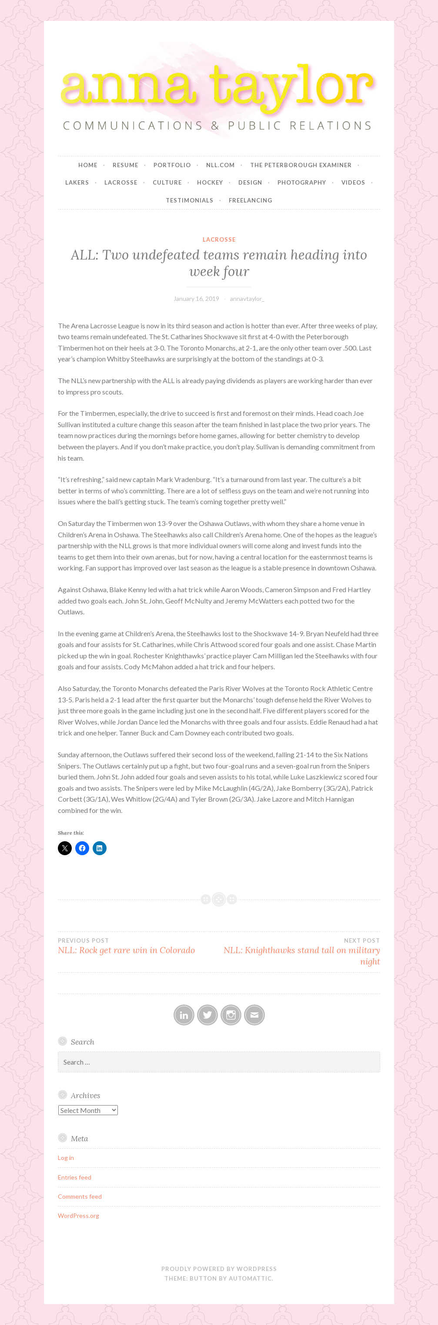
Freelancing (250, 200)
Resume (125, 165)
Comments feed (80, 1196)
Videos (353, 182)
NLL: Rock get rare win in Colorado (138, 946)
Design (250, 182)
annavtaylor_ (247, 298)
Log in (66, 1157)
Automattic (250, 1278)
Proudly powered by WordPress (219, 1268)
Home (87, 165)
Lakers (77, 182)
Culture (167, 182)
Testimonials (190, 200)
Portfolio (172, 165)
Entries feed (74, 1177)
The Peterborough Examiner (301, 165)
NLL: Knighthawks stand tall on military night (300, 952)
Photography (302, 182)
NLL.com (220, 165)
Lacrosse (120, 182)
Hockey (210, 182)
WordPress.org (78, 1215)
